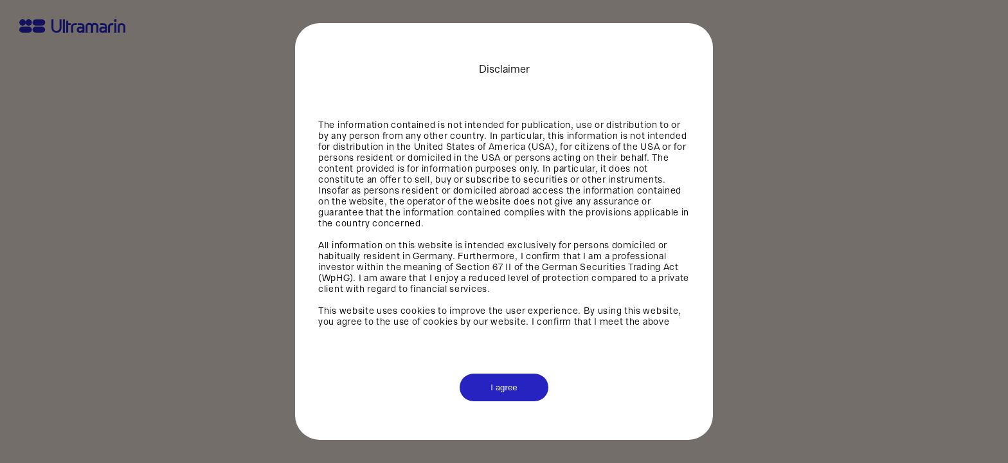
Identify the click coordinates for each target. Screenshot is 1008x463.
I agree (504, 387)
